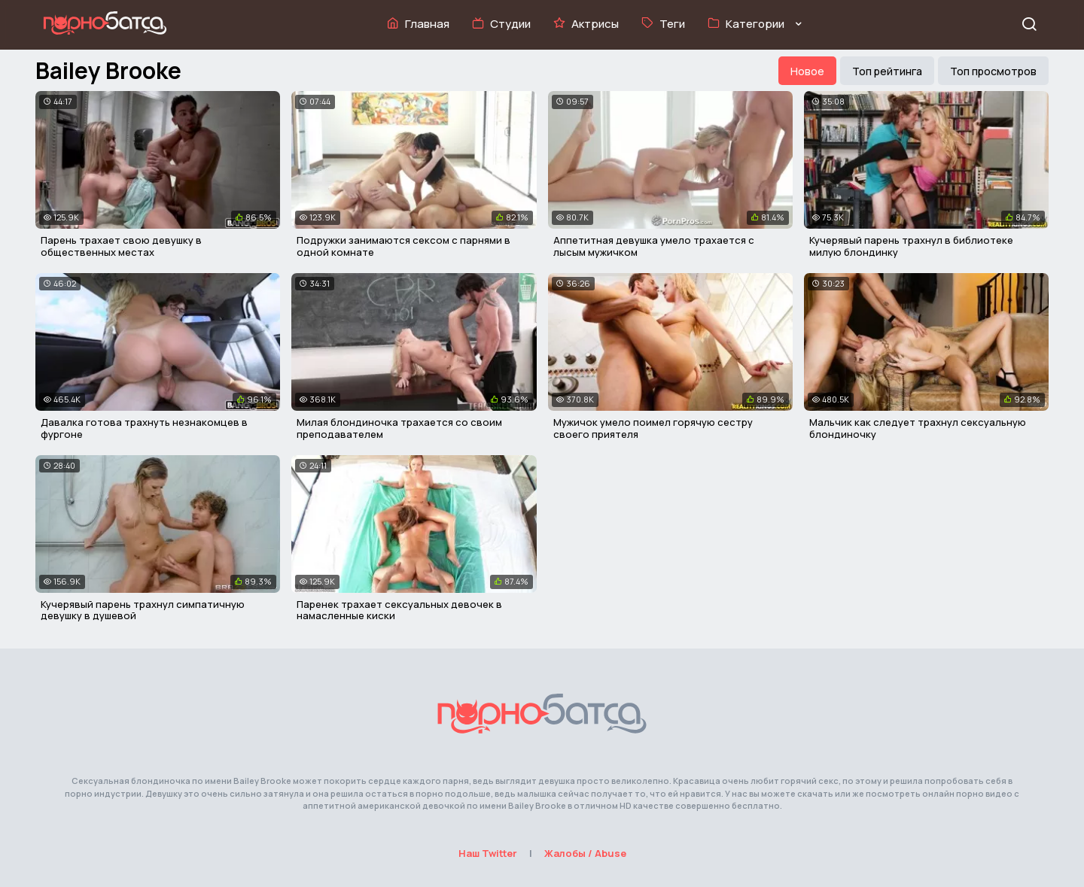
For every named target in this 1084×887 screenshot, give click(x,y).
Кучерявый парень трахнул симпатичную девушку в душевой (143, 610)
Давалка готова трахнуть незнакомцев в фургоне (144, 428)
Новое (807, 71)
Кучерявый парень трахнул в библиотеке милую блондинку (911, 246)
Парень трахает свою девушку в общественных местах (121, 246)
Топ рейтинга (887, 71)
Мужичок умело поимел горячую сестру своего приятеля (653, 428)
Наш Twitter (487, 853)
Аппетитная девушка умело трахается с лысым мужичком (653, 246)
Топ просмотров (993, 71)
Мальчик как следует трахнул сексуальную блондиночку (917, 428)
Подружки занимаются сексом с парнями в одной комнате (403, 246)
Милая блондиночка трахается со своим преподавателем (399, 428)
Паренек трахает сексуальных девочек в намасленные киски (399, 610)
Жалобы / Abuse (585, 853)
